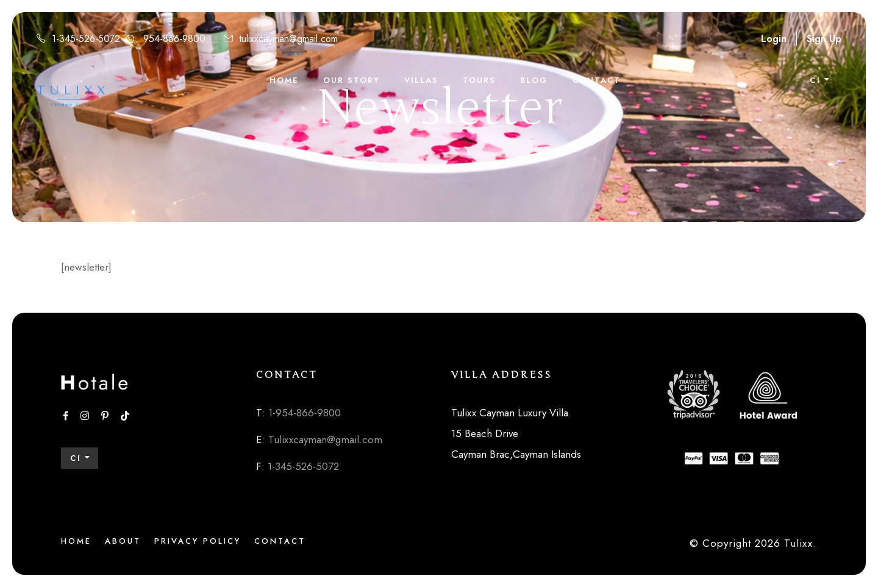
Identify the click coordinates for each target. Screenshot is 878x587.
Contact (597, 80)
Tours (479, 80)
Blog (534, 80)
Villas (421, 80)
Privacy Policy (197, 541)
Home (284, 80)
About (123, 541)
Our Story (351, 80)
